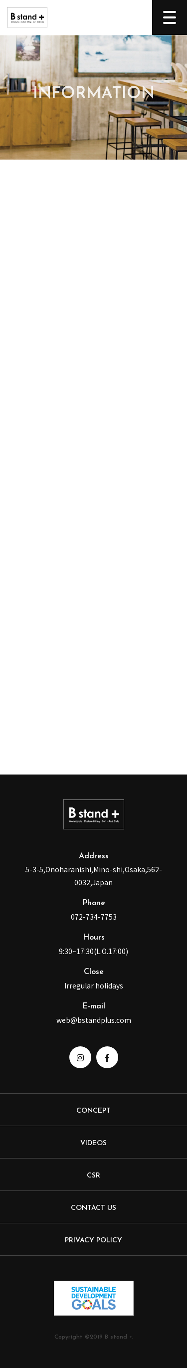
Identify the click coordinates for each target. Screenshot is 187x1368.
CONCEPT (93, 1111)
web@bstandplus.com (93, 1020)
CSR (93, 1175)
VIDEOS (93, 1143)
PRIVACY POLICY (93, 1240)
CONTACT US (93, 1208)
